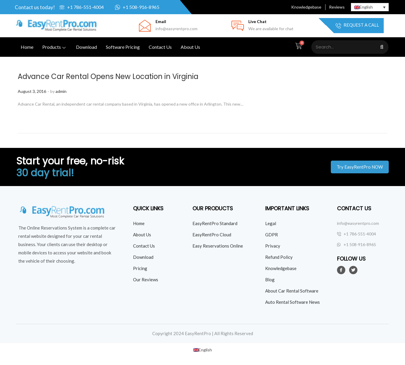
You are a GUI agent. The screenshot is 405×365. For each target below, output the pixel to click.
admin (61, 91)
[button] (360, 167)
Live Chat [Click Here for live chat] (257, 21)
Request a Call (357, 25)
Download (86, 47)
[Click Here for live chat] (237, 26)
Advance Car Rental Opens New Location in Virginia (108, 76)
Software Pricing (123, 47)
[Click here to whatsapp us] (145, 7)
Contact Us (160, 47)
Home (27, 47)
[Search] (381, 47)
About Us (190, 47)
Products (54, 47)
